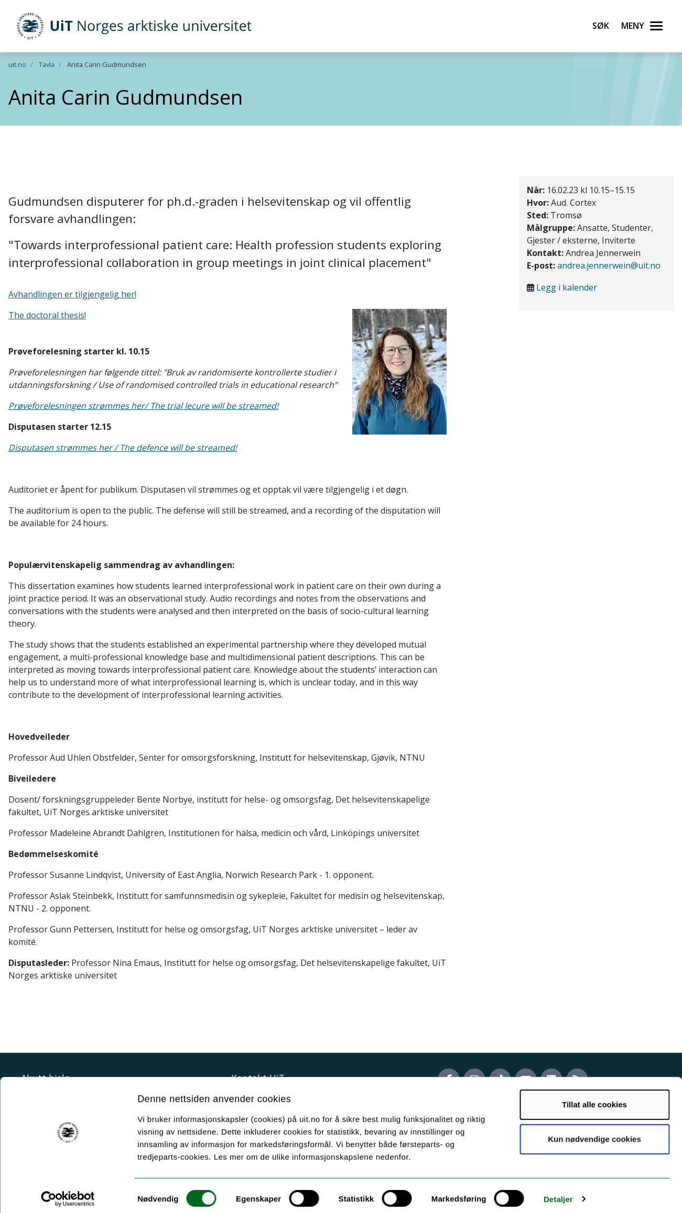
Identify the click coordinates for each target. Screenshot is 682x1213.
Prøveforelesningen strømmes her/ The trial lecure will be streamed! (143, 405)
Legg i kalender (566, 287)
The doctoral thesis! (47, 315)
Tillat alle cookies (594, 1098)
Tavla (47, 64)
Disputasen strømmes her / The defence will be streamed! (122, 447)
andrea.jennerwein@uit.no (609, 265)
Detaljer (558, 1192)
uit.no (17, 64)
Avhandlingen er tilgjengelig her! (72, 294)
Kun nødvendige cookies (594, 1132)
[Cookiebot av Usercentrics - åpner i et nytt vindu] (68, 1192)
